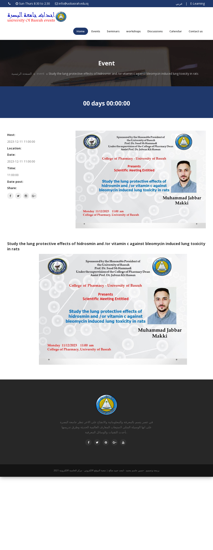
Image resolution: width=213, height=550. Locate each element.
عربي (179, 3)
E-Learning (197, 3)
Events (95, 31)
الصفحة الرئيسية (21, 74)
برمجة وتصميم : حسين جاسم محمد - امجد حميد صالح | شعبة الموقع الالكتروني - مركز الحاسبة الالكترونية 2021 (106, 470)
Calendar (175, 31)
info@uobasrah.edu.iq (73, 3)
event (40, 74)
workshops (133, 31)
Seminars (113, 31)
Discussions (155, 31)
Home (81, 31)
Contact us (196, 31)
